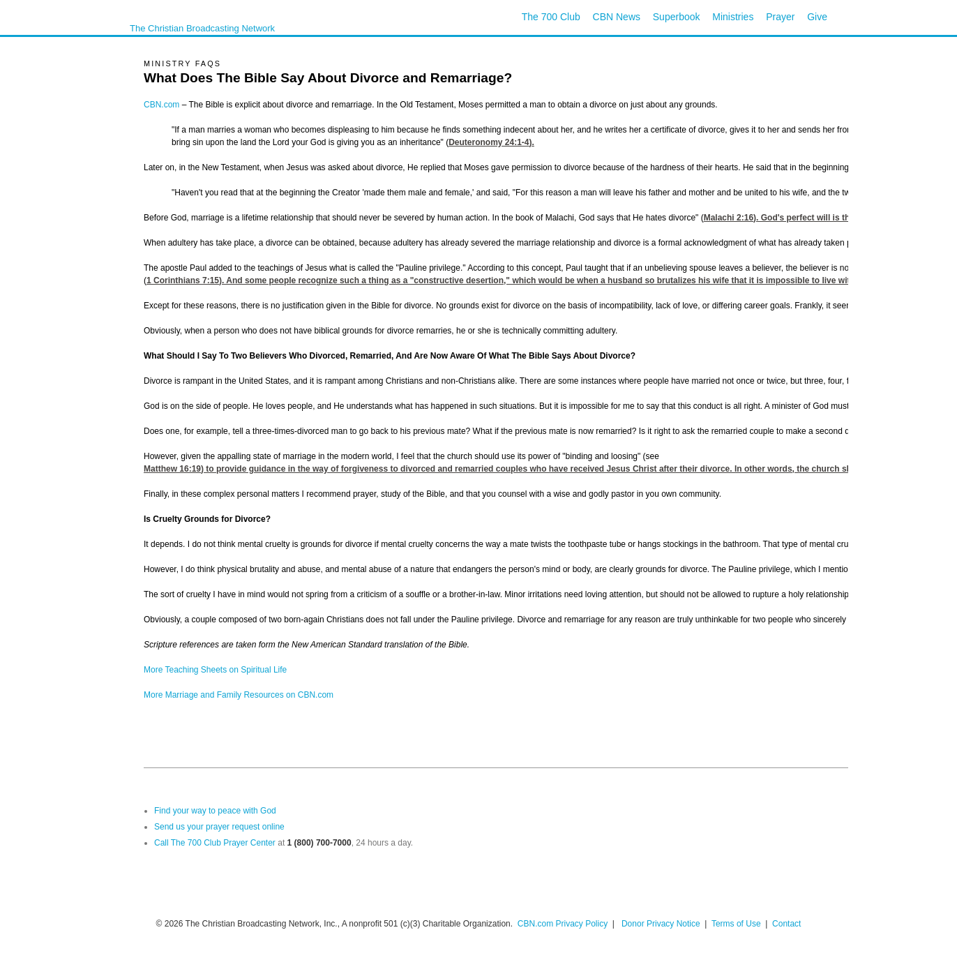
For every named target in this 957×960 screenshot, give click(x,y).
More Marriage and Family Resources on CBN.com (238, 695)
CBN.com (161, 105)
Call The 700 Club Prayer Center (215, 843)
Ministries (732, 16)
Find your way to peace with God (215, 811)
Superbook (676, 16)
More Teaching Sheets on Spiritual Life (215, 670)
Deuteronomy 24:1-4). (491, 142)
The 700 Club (551, 16)
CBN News (616, 16)
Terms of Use (737, 924)
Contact (786, 924)
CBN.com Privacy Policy (563, 924)
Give (817, 16)
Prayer (780, 16)
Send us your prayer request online (219, 827)
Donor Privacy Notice (660, 924)
